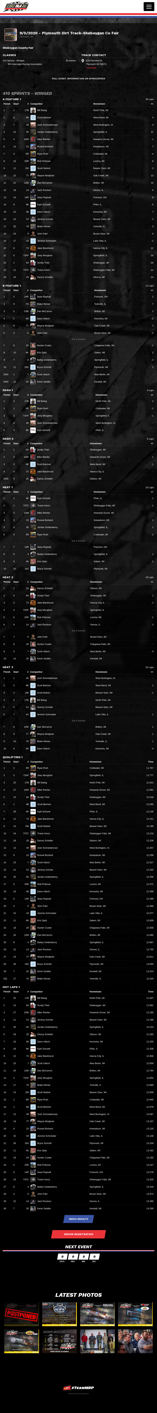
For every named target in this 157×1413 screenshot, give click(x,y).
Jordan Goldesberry (49, 132)
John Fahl (43, 233)
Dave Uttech (45, 211)
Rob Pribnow (45, 161)
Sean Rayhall (45, 197)
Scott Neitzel (45, 168)
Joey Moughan (46, 255)
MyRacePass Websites (78, 1388)
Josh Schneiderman (49, 124)
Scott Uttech (45, 374)
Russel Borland (46, 146)
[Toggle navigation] (149, 6)
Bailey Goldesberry (48, 359)
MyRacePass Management (78, 1393)
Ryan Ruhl (44, 153)
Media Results (78, 1219)
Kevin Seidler (45, 381)
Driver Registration (78, 1234)
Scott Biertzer (45, 117)
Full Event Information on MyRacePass (78, 78)
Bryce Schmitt (45, 367)
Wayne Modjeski (47, 175)
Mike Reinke (45, 139)
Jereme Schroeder (48, 240)
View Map (91, 67)
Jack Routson (45, 190)
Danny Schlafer (46, 277)
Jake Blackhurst (46, 248)
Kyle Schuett (45, 204)
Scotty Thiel (44, 262)
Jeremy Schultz (46, 219)
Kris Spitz (43, 352)
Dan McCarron (46, 182)
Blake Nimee (45, 226)
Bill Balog (43, 110)
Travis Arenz (45, 270)
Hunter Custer (45, 345)
